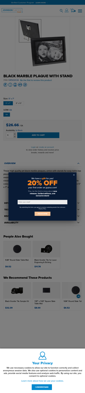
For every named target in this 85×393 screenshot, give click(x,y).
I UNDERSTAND (42, 387)
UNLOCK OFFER (42, 214)
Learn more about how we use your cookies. (42, 381)
